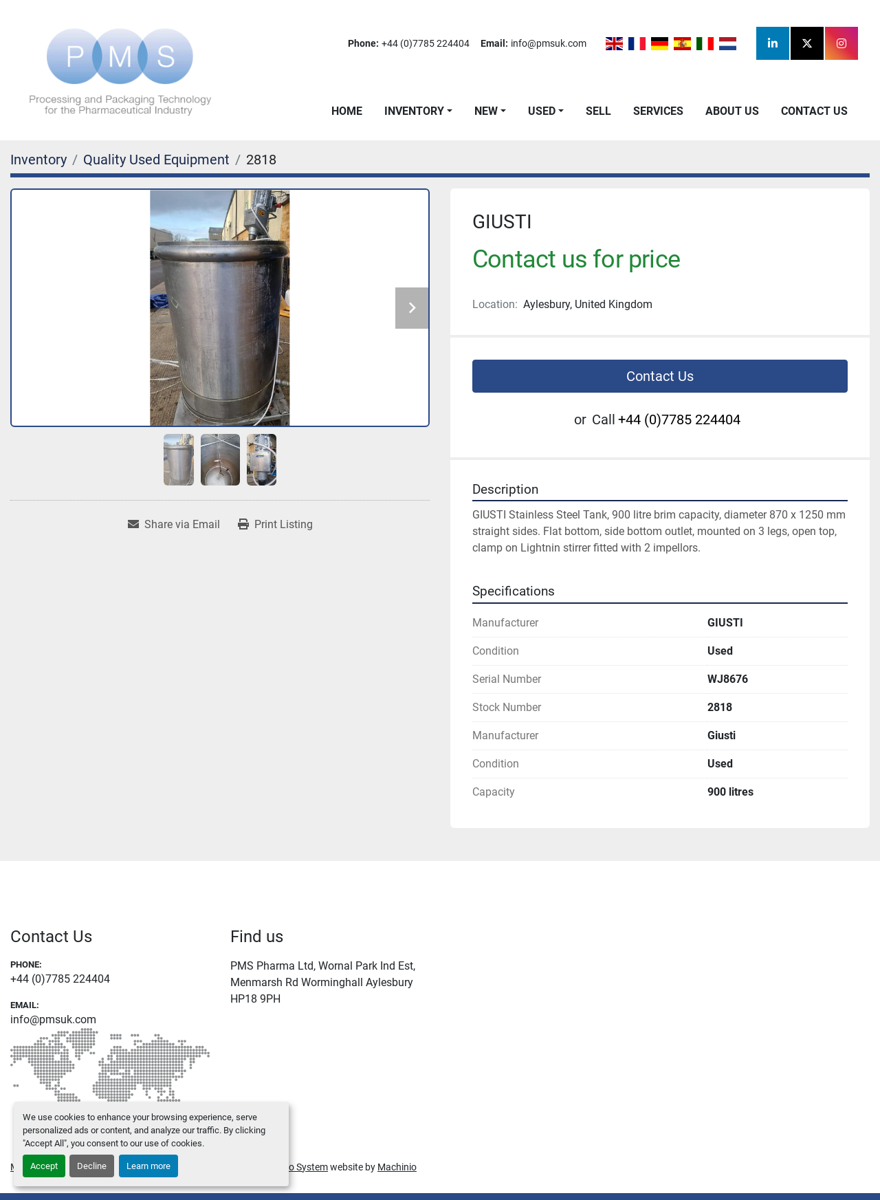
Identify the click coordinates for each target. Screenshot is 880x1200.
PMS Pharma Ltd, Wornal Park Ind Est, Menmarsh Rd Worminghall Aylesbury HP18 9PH (322, 982)
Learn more (148, 1166)
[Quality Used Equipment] (156, 159)
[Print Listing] (275, 525)
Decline (92, 1166)
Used (542, 111)
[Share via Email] (174, 525)
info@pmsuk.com (548, 43)
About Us (732, 111)
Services (658, 111)
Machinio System (291, 1166)
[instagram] (841, 43)
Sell (598, 111)
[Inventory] (38, 159)
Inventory (414, 111)
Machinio (397, 1166)
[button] (418, 111)
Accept (44, 1166)
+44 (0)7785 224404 (426, 43)
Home (346, 111)
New (486, 111)
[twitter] (807, 43)
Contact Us (814, 111)
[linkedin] (772, 43)
